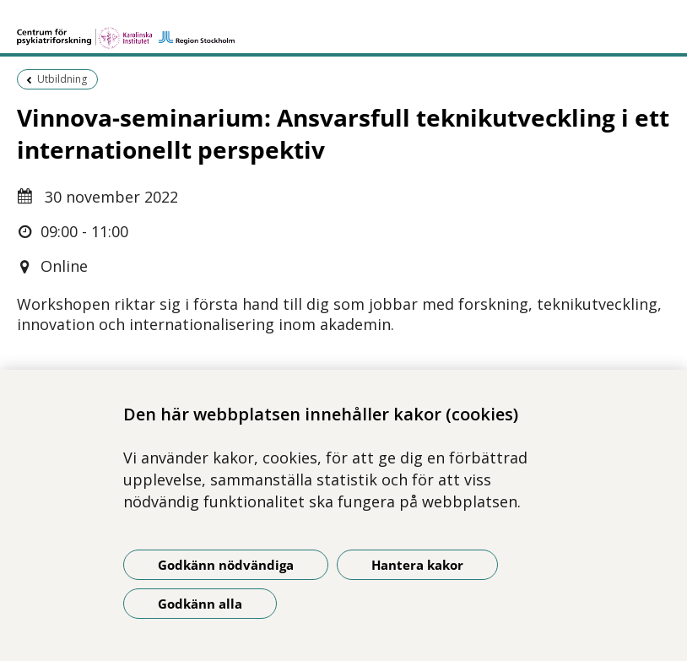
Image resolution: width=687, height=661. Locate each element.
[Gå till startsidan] (126, 30)
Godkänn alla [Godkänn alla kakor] (200, 603)
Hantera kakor (417, 564)
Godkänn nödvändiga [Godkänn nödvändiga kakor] (226, 564)
